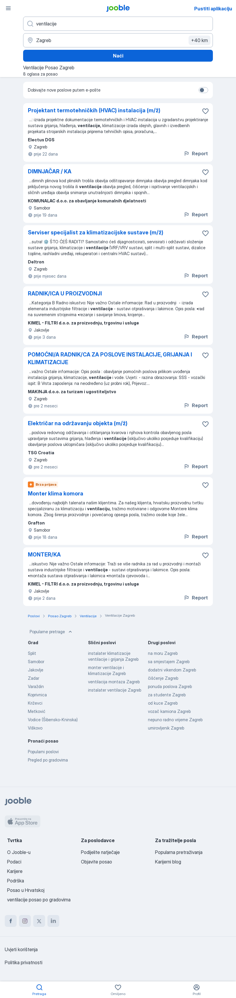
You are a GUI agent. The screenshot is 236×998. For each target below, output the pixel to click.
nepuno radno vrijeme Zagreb (175, 719)
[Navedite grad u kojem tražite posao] (118, 40)
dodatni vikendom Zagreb (172, 669)
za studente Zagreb (167, 694)
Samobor (36, 661)
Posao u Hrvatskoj (25, 890)
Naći (118, 56)
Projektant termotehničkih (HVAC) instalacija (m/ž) (94, 110)
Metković (36, 711)
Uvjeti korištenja (21, 949)
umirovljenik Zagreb (166, 727)
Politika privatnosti (23, 962)
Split (32, 653)
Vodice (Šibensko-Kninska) (53, 719)
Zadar (33, 678)
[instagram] (25, 921)
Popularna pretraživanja (178, 852)
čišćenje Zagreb (163, 678)
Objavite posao (96, 862)
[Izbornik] (8, 8)
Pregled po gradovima (48, 759)
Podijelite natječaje (100, 852)
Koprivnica (37, 694)
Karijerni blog (168, 862)
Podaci (14, 862)
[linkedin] (53, 921)
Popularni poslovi (43, 751)
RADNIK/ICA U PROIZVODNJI (65, 293)
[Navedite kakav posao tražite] (118, 24)
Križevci (35, 703)
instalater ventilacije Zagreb (114, 689)
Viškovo (35, 727)
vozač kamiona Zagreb (169, 711)
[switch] (203, 90)
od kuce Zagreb (163, 703)
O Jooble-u (19, 852)
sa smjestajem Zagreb (168, 661)
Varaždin (36, 686)
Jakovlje (35, 669)
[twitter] (39, 921)
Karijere (15, 871)
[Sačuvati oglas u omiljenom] (205, 111)
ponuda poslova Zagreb (170, 686)
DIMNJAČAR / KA (49, 171)
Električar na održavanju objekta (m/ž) (77, 423)
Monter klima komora (55, 493)
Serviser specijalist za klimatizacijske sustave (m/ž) (95, 232)
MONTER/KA (44, 554)
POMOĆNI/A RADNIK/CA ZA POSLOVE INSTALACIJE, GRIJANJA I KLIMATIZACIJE (110, 358)
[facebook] (11, 921)
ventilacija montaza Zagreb (114, 681)
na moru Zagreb (163, 653)
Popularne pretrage (51, 632)
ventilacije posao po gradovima (39, 900)
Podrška (15, 881)
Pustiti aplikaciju (213, 9)
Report (196, 153)
